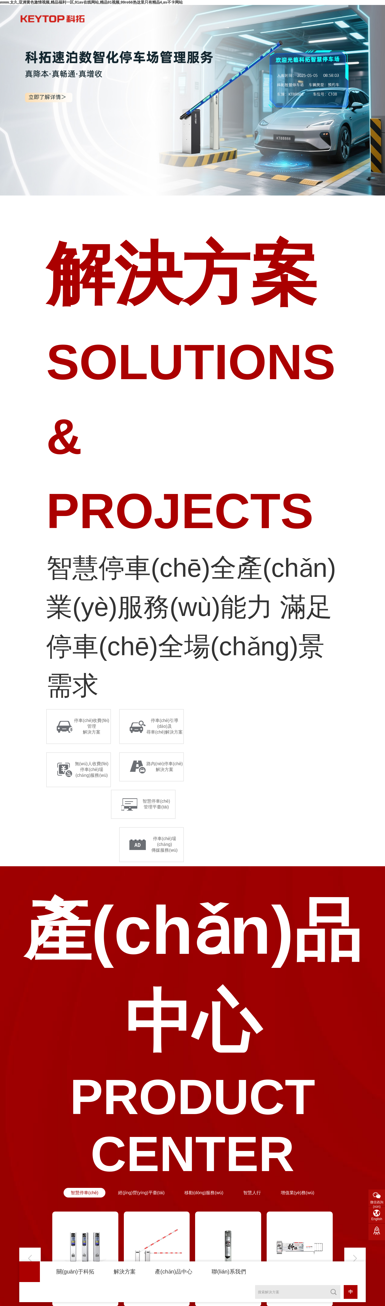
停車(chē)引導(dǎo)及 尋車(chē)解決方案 (164, 726)
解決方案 (125, 1272)
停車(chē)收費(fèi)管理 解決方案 (91, 726)
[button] (30, 1258)
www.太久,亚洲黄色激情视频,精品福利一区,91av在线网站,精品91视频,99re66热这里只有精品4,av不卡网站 (91, 2)
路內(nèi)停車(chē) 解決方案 (164, 766)
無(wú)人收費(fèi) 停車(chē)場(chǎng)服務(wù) (92, 769)
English (376, 1219)
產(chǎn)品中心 (174, 1272)
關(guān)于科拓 (75, 1272)
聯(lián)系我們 (229, 1272)
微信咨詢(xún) (376, 1203)
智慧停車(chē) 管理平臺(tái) (156, 804)
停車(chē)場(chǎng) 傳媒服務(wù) (164, 844)
